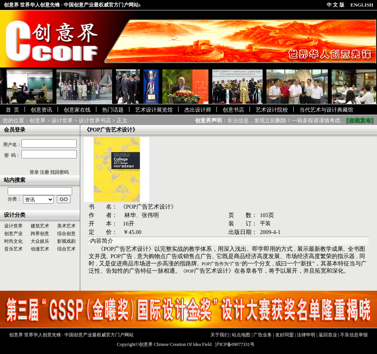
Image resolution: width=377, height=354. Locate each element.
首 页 (12, 110)
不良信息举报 (354, 335)
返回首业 (328, 335)
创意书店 (233, 110)
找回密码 (59, 172)
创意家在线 (77, 110)
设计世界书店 (95, 120)
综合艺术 (66, 249)
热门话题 (113, 110)
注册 (44, 172)
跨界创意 (40, 233)
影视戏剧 (66, 241)
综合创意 (66, 233)
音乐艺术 (13, 249)
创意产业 (13, 233)
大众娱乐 (40, 241)
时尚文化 (13, 241)
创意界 (38, 120)
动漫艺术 (40, 249)
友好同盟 (284, 335)
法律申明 (306, 335)
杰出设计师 (197, 110)
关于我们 (219, 335)
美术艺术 (66, 226)
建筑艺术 (40, 226)
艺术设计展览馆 (154, 110)
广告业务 (262, 335)
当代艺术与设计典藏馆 (326, 110)
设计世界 (62, 120)
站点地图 (241, 335)
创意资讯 (41, 110)
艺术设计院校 (272, 110)
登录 (34, 172)
